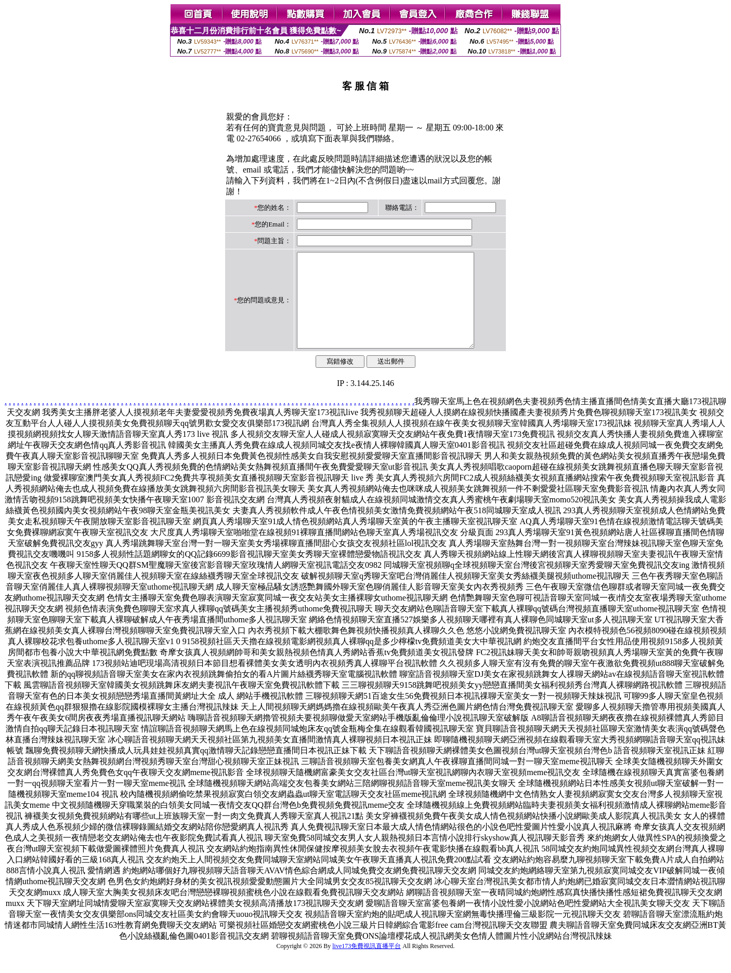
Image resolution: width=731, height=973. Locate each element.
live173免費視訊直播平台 (366, 964)
